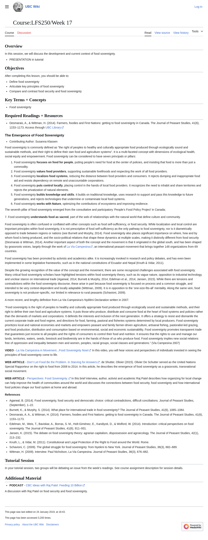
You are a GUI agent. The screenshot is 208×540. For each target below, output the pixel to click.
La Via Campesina (78, 246)
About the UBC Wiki (33, 524)
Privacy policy (12, 524)
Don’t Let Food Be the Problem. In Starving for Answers (62, 362)
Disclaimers (52, 524)
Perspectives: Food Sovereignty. (47, 378)
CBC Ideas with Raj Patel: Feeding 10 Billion (54, 485)
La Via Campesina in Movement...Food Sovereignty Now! (52, 350)
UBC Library (53, 127)
